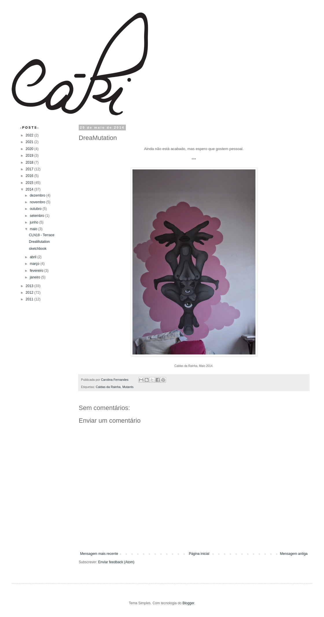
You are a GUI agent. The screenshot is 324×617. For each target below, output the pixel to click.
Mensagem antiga (294, 554)
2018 (30, 162)
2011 (30, 299)
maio (34, 229)
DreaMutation (39, 242)
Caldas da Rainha (108, 387)
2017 (30, 169)
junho (34, 222)
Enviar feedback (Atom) (116, 562)
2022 (30, 135)
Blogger (188, 603)
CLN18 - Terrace (41, 235)
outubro (36, 209)
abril (33, 257)
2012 (30, 293)
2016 (30, 176)
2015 (30, 183)
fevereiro (37, 271)
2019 (30, 156)
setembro (37, 216)
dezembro (38, 195)
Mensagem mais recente (99, 554)
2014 (30, 189)
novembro (38, 202)
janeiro (35, 277)
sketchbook (38, 249)
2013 (30, 286)
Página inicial (199, 554)
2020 (30, 149)
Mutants (127, 387)
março (35, 264)
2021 (30, 142)
